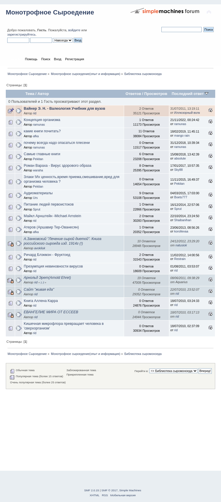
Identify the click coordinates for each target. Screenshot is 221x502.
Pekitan (38, 159)
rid (34, 113)
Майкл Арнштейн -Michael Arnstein (52, 216)
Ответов (133, 93)
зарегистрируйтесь (21, 34)
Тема (29, 93)
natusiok (181, 245)
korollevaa (181, 231)
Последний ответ (190, 93)
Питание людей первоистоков (49, 204)
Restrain (179, 259)
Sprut (36, 209)
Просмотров (155, 93)
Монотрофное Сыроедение (50, 12)
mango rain (181, 135)
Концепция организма (42, 120)
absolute (180, 158)
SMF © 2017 (110, 490)
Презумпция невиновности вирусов (53, 266)
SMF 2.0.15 (91, 490)
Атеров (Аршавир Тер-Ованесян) (51, 227)
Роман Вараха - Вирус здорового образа (57, 166)
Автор (43, 93)
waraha (38, 170)
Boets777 (180, 197)
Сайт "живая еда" (39, 289)
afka (36, 136)
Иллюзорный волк (187, 112)
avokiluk (39, 248)
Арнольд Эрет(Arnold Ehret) (47, 278)
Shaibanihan (182, 220)
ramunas (39, 124)
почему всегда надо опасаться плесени (57, 143)
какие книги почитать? (42, 131)
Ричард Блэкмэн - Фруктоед (47, 255)
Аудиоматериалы (38, 193)
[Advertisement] (110, 429)
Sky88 (178, 169)
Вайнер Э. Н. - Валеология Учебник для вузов (64, 109)
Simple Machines (130, 490)
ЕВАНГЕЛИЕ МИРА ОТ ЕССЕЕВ (51, 312)
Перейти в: (141, 371)
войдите (74, 30)
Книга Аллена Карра (41, 301)
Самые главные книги (42, 154)
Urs (35, 197)
